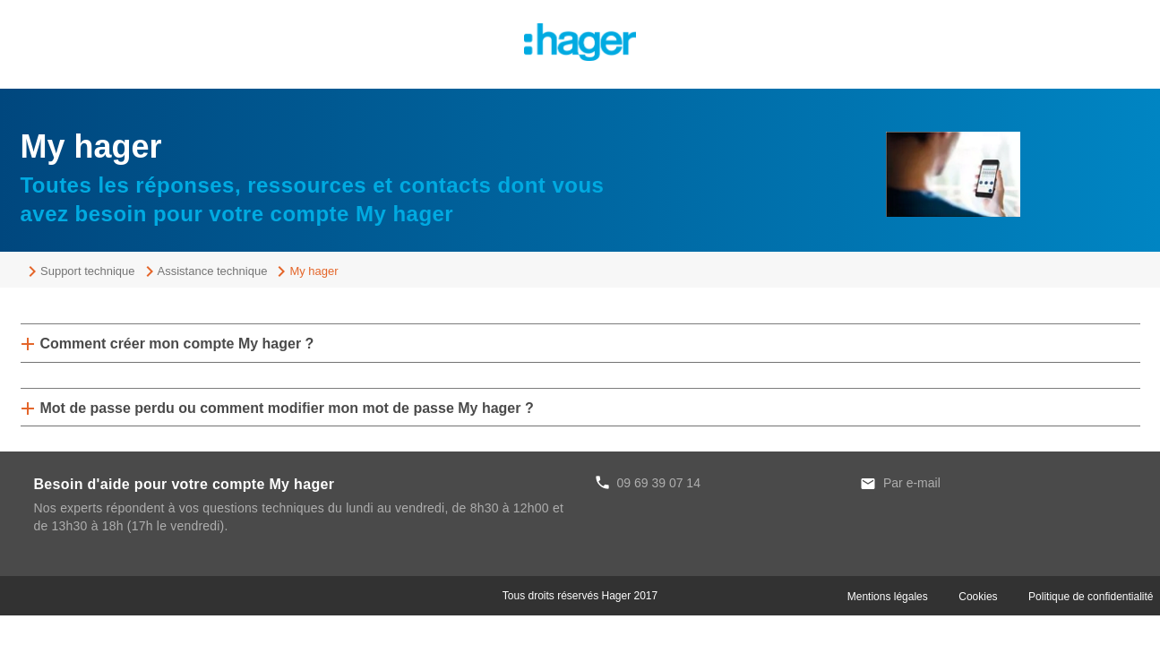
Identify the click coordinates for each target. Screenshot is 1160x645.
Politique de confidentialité (1090, 596)
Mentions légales (887, 596)
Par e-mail (912, 483)
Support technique (87, 271)
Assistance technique (213, 271)
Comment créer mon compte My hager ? (177, 343)
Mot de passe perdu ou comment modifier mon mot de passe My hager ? (287, 408)
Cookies (977, 596)
